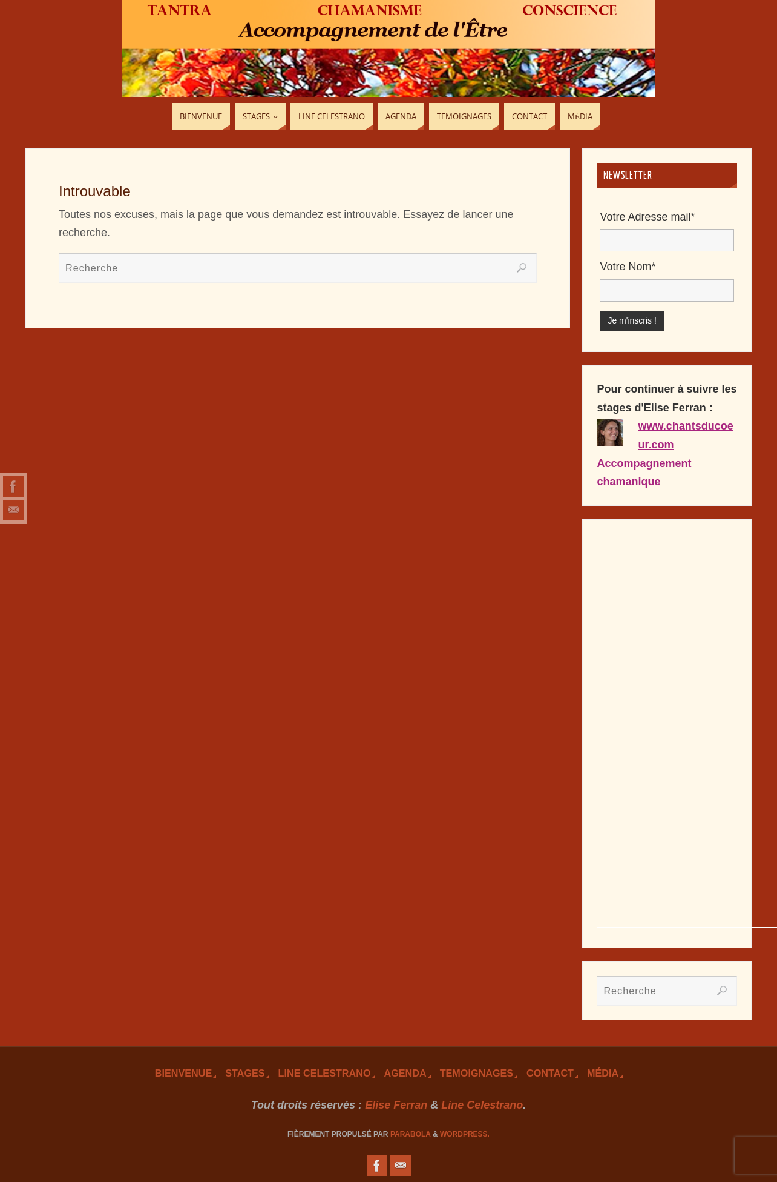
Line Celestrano (324, 1072)
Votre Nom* (627, 267)
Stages (244, 1072)
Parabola (410, 1134)
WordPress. (465, 1134)
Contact (550, 1072)
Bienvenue (183, 1072)
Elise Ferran (396, 1105)
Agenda (405, 1072)
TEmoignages (476, 1072)
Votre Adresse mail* (647, 217)
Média (602, 1072)
